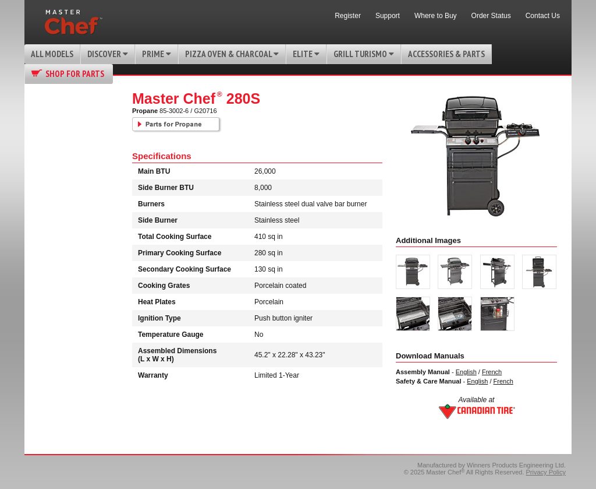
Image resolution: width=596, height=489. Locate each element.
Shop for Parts (74, 73)
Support (387, 16)
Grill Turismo (364, 53)
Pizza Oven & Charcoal (232, 53)
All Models (52, 53)
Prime (156, 53)
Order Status (491, 16)
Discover (107, 53)
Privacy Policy (546, 472)
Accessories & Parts (446, 53)
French (492, 371)
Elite (306, 53)
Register (348, 16)
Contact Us (543, 16)
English (466, 371)
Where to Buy (435, 16)
